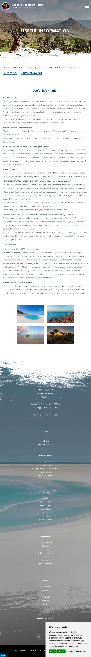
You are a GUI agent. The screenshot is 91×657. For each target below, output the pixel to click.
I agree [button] (52, 651)
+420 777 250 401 (53, 404)
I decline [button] (61, 651)
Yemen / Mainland (45, 618)
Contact (45, 580)
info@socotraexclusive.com (48, 414)
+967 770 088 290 (50, 407)
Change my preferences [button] (76, 651)
